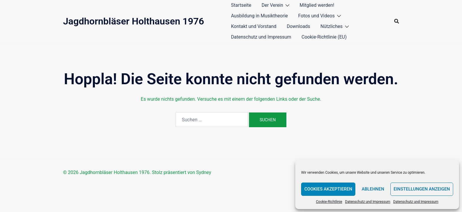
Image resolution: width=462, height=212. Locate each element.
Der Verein (272, 5)
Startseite (241, 5)
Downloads (298, 26)
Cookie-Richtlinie (329, 202)
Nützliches (332, 26)
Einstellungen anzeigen (422, 189)
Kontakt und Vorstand (253, 26)
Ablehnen (373, 189)
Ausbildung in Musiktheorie (259, 16)
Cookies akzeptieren (328, 189)
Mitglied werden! (317, 5)
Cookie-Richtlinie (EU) (323, 37)
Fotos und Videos (316, 16)
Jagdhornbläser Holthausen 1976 (133, 21)
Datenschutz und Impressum (367, 202)
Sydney (203, 172)
